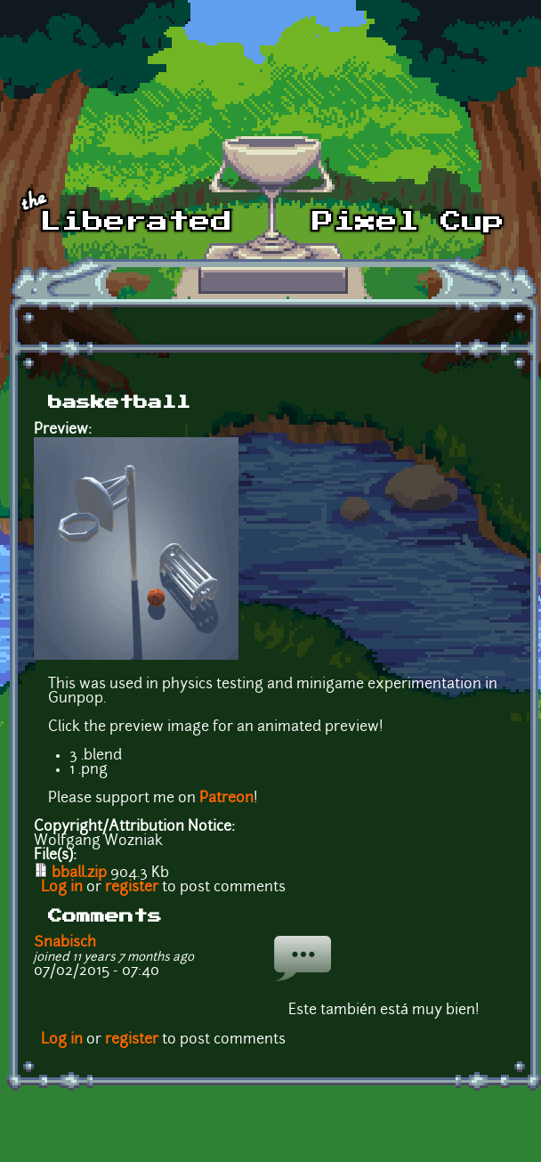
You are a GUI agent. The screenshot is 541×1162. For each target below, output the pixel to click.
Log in (62, 888)
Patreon (226, 799)
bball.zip (79, 873)
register (131, 888)
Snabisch (65, 943)
